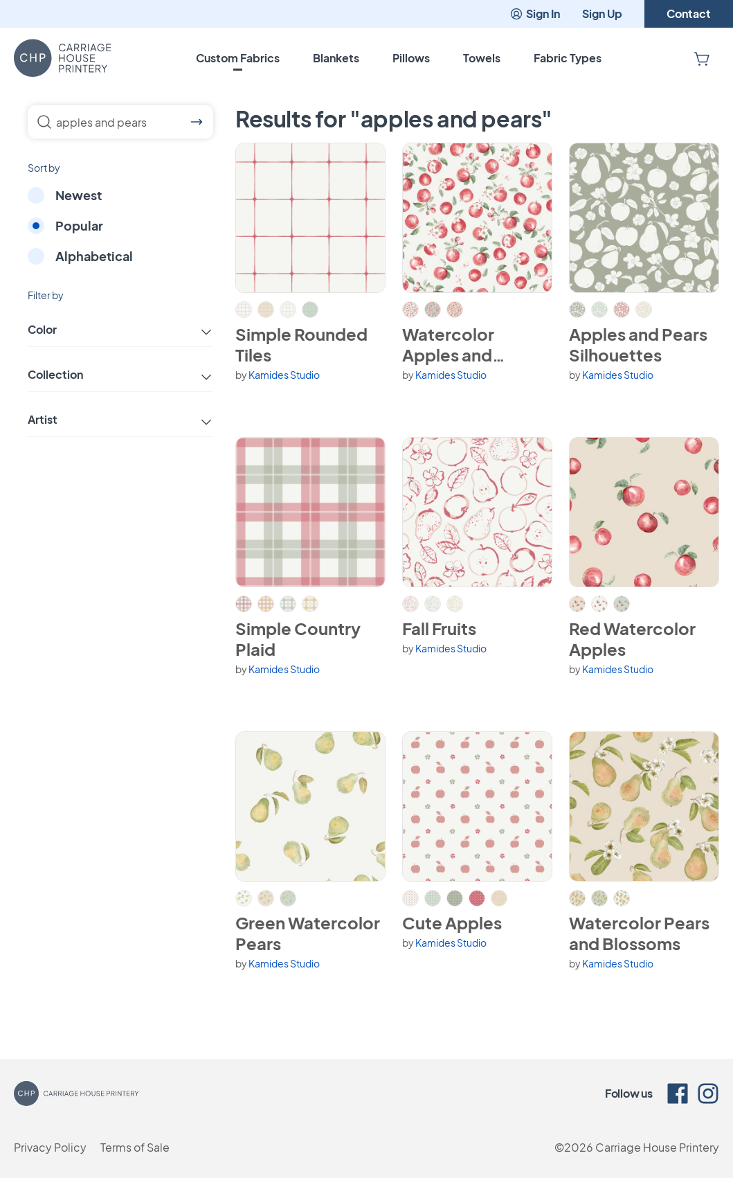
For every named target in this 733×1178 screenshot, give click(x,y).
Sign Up (602, 13)
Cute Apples (452, 922)
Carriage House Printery (657, 1147)
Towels (481, 58)
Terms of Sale (135, 1147)
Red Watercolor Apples (632, 638)
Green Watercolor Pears (307, 933)
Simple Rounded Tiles (301, 344)
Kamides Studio (284, 374)
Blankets (336, 58)
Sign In (534, 13)
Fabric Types (567, 58)
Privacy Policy (50, 1147)
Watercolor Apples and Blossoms (448, 344)
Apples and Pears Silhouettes (638, 344)
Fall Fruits (439, 628)
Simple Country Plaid (298, 638)
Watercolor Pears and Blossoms (639, 933)
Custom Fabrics (238, 58)
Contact (689, 13)
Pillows (411, 58)
